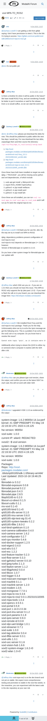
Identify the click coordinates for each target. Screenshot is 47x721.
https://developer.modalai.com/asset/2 (26, 296)
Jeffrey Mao (10, 92)
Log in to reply (39, 18)
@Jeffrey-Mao (12, 134)
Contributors (32, 712)
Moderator (10, 373)
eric (7, 27)
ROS (7, 18)
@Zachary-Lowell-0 (9, 31)
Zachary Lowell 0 (12, 127)
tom (7, 62)
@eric (4, 66)
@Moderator (6, 410)
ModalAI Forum (29, 4)
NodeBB (23, 712)
